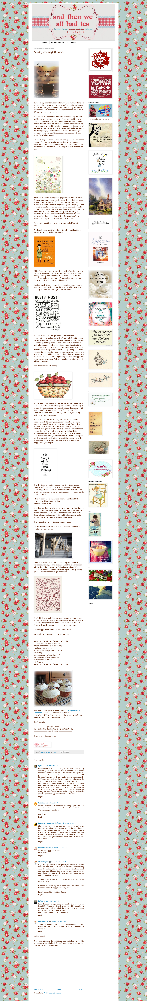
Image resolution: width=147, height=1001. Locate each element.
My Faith (45, 42)
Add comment (39, 936)
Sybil (40, 766)
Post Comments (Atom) (52, 993)
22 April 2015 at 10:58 (50, 803)
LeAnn (40, 901)
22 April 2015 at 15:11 (58, 862)
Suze (40, 803)
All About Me (71, 42)
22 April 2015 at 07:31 (50, 766)
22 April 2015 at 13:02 (66, 823)
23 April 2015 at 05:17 (51, 901)
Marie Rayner (43, 862)
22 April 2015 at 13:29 (59, 848)
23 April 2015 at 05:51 (58, 921)
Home (36, 42)
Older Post (80, 989)
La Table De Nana (44, 848)
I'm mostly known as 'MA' (48, 823)
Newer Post (38, 989)
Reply (40, 797)
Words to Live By (57, 42)
